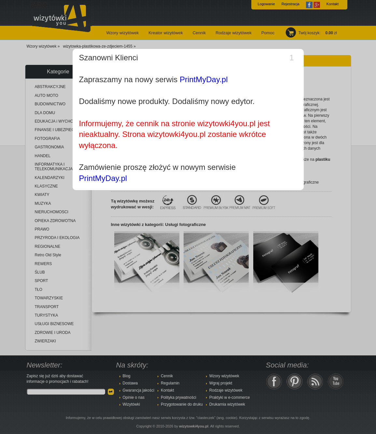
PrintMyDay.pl (204, 79)
